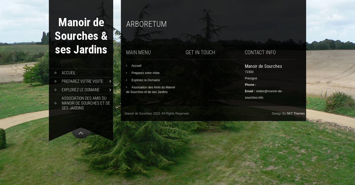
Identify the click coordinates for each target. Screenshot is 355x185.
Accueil (69, 72)
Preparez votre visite (82, 81)
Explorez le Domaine (81, 89)
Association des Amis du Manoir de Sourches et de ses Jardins (86, 103)
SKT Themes (296, 113)
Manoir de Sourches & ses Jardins (81, 35)
